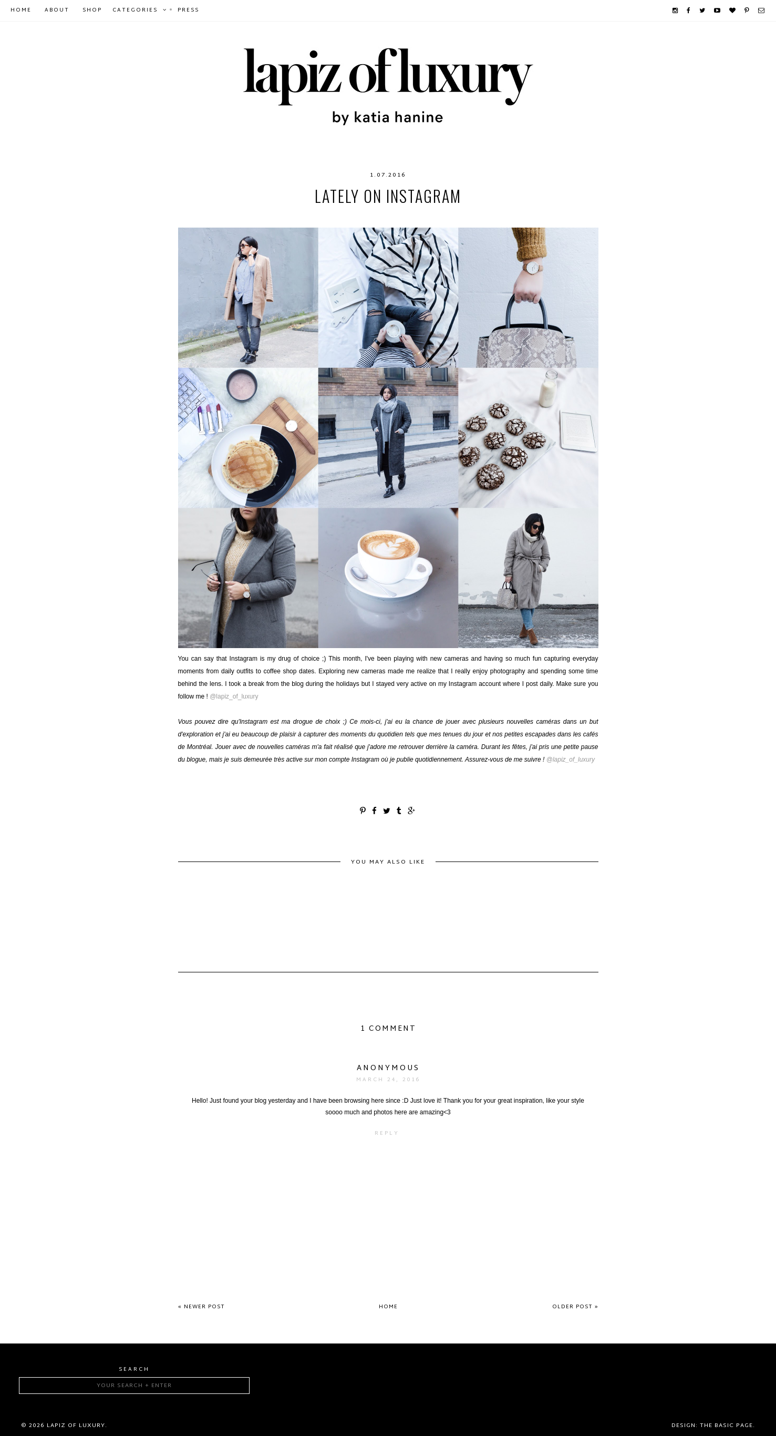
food (334, 217)
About (57, 10)
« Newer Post (201, 1307)
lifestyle (423, 217)
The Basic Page (726, 1425)
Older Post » (575, 1307)
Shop (92, 10)
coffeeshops (289, 217)
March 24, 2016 (388, 1080)
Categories (135, 10)
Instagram (375, 217)
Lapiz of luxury (76, 1425)
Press (188, 10)
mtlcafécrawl (480, 217)
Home (21, 10)
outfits (534, 217)
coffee (240, 217)
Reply (387, 1133)
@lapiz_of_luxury (234, 696)
